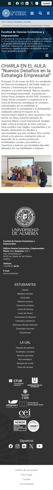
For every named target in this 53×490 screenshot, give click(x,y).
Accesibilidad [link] (26, 483)
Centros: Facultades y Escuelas (18, 22)
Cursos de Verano (25, 313)
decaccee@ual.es (10, 273)
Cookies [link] (26, 479)
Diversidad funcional (25, 328)
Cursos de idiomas (25, 309)
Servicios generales (25, 355)
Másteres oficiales (25, 293)
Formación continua (25, 305)
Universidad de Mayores (25, 317)
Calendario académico (25, 320)
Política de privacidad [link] (26, 470)
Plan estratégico (25, 359)
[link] (46, 3)
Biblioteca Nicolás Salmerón (25, 324)
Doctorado (25, 297)
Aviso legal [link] (26, 474)
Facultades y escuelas (25, 351)
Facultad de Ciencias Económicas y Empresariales (22, 25)
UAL (3, 22)
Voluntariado (25, 332)
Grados (25, 289)
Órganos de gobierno (25, 347)
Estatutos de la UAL (25, 363)
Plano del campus (25, 367)
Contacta (46, 3)
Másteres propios (25, 301)
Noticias (47, 25)
